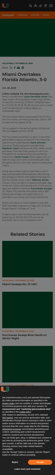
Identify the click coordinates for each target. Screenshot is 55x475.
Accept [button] (40, 462)
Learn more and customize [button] (27, 469)
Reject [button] (15, 462)
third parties (7, 418)
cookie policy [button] (25, 412)
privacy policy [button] (8, 403)
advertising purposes (11, 429)
